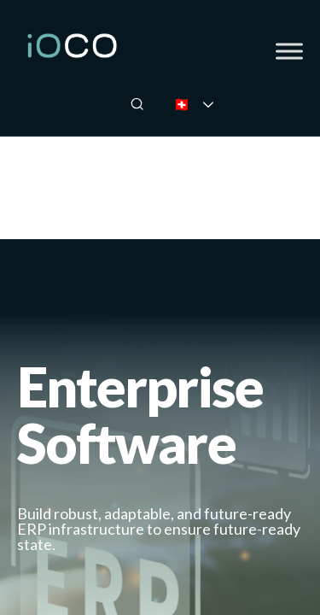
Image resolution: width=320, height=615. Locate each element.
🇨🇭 (205, 104)
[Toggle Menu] (289, 51)
